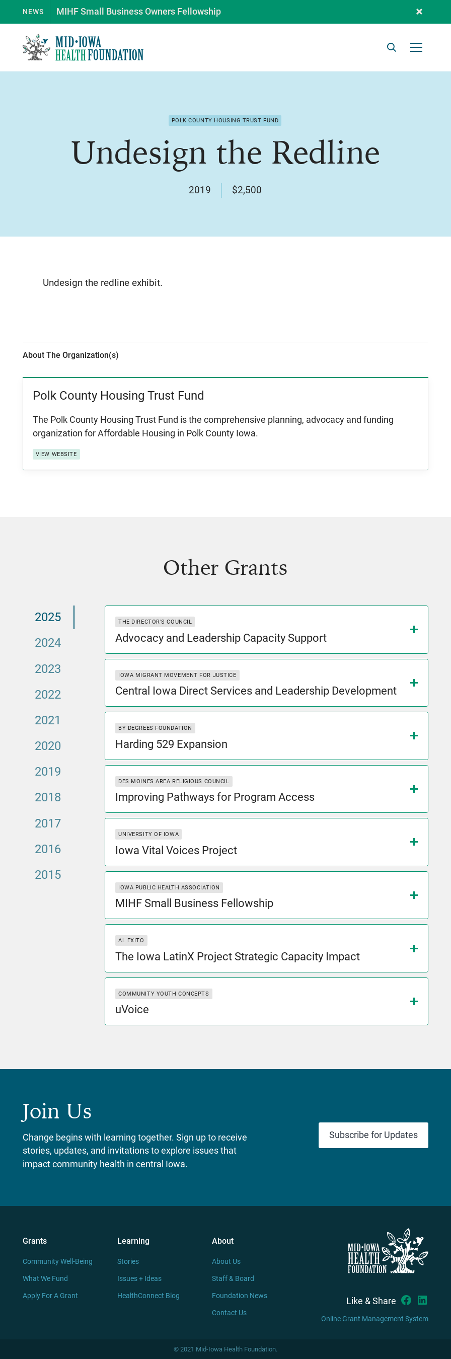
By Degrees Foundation (155, 728)
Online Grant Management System (374, 1319)
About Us (226, 1261)
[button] (419, 12)
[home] (83, 47)
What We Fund (45, 1278)
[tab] (48, 617)
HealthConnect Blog (148, 1296)
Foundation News (239, 1296)
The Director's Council (155, 622)
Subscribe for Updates (373, 1135)
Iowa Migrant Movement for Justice (177, 675)
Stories (128, 1261)
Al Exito (131, 940)
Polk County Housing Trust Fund (225, 120)
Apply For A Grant (50, 1296)
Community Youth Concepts (163, 994)
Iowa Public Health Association (169, 887)
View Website (56, 454)
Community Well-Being (58, 1261)
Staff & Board (233, 1278)
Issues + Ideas (139, 1278)
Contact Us (229, 1313)
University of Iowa (148, 834)
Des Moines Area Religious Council (173, 781)
